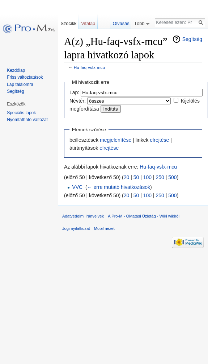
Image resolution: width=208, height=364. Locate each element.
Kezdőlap (16, 70)
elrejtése (159, 140)
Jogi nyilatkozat (76, 228)
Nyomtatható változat (27, 119)
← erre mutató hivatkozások (118, 187)
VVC (77, 187)
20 (127, 177)
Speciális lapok (21, 112)
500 (172, 177)
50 (136, 177)
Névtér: (77, 101)
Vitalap (88, 23)
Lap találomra (20, 84)
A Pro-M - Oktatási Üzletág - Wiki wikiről (143, 216)
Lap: (74, 92)
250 (160, 177)
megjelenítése (115, 140)
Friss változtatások (25, 77)
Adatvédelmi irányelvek (83, 216)
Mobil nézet (104, 228)
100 (147, 177)
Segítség (192, 39)
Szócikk (68, 23)
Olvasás (128, 23)
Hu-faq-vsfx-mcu (89, 67)
